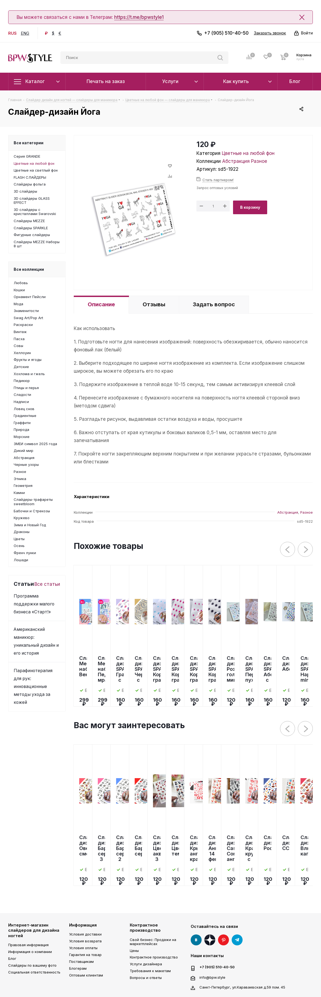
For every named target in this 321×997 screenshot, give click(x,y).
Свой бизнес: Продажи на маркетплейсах (153, 941)
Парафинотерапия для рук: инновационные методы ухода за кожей (33, 686)
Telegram (237, 939)
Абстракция (236, 161)
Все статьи (47, 584)
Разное (259, 161)
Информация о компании (30, 951)
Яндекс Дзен (209, 939)
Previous (287, 549)
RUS (12, 33)
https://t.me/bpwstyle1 (139, 17)
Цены (134, 950)
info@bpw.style (212, 977)
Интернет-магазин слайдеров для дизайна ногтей (33, 930)
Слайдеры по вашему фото (32, 965)
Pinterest (223, 939)
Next (305, 549)
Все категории (28, 142)
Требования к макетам (150, 971)
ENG (25, 33)
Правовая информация (28, 945)
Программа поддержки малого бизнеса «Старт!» (34, 603)
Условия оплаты (83, 948)
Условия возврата (85, 941)
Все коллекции (29, 269)
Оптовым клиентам (86, 975)
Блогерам (78, 968)
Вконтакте (196, 939)
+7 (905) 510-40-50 (226, 33)
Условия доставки (85, 934)
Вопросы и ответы (146, 977)
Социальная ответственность (34, 972)
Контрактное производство (145, 927)
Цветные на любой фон (248, 153)
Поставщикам (81, 961)
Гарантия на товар (85, 954)
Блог (12, 958)
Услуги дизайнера (146, 964)
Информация (83, 925)
